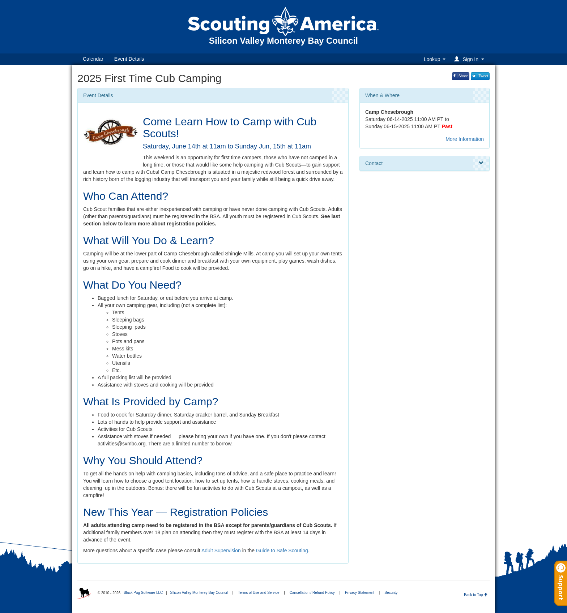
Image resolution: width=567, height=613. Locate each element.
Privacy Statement (359, 593)
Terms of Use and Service (259, 593)
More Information (465, 139)
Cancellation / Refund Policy (312, 593)
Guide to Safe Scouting (282, 550)
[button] (470, 59)
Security (390, 593)
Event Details (129, 59)
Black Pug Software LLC (143, 593)
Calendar (93, 59)
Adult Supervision (221, 550)
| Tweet (480, 76)
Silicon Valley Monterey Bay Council (198, 593)
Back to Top (475, 595)
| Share (460, 76)
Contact (424, 163)
